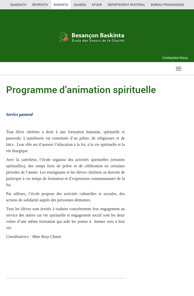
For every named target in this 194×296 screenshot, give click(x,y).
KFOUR (97, 5)
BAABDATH (18, 5)
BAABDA (80, 5)
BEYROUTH (40, 5)
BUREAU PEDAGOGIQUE (167, 5)
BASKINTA (61, 5)
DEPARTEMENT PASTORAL (126, 5)
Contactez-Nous (175, 57)
